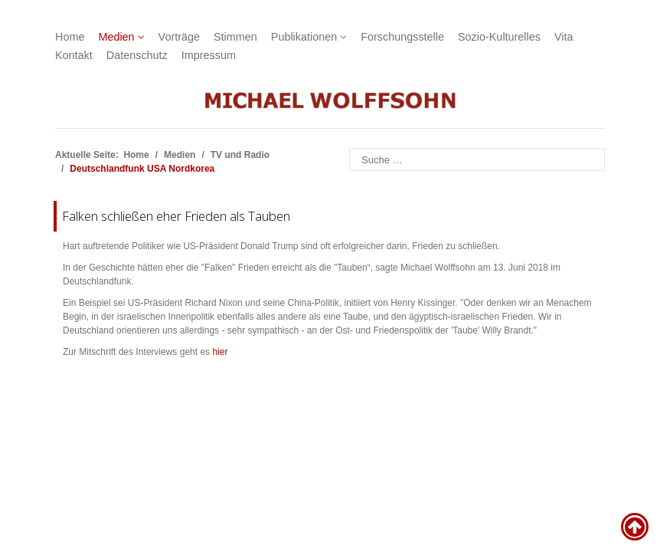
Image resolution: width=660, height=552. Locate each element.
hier (219, 352)
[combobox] (477, 159)
